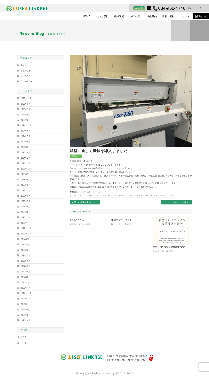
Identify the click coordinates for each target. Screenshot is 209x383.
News (23, 65)
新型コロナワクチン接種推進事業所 (169, 247)
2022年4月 (25, 271)
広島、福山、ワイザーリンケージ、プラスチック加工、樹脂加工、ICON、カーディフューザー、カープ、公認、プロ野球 (123, 195)
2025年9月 (25, 104)
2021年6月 (25, 309)
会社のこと (75, 156)
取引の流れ (168, 16)
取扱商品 (152, 16)
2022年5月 (25, 266)
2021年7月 (25, 304)
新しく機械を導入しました (86, 202)
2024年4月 (25, 152)
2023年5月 (25, 201)
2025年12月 (26, 98)
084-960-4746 (171, 8)
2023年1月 (25, 223)
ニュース (185, 16)
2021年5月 (25, 315)
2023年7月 (25, 190)
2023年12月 (26, 169)
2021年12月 (26, 293)
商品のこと (26, 76)
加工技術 (135, 16)
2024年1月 (25, 163)
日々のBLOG (26, 81)
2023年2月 (25, 217)
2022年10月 (26, 239)
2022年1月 (25, 288)
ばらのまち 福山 (180, 202)
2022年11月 (26, 234)
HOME (86, 16)
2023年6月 (25, 196)
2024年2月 (25, 158)
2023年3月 (25, 212)
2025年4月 (25, 114)
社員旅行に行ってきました (123, 220)
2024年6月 (25, 142)
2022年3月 (25, 277)
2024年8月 (25, 131)
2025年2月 (25, 120)
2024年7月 (25, 136)
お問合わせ (201, 16)
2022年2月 (25, 282)
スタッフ (25, 342)
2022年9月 (25, 244)
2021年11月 (26, 299)
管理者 (89, 161)
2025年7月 (25, 109)
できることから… (77, 220)
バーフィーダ (100, 192)
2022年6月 (25, 261)
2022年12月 (26, 228)
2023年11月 (26, 174)
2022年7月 (25, 255)
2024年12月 (26, 125)
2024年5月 (25, 147)
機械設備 (119, 16)
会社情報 (103, 16)
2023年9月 (25, 179)
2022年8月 (25, 250)
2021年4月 (25, 320)
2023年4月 (25, 206)
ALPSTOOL (85, 192)
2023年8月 (25, 185)
